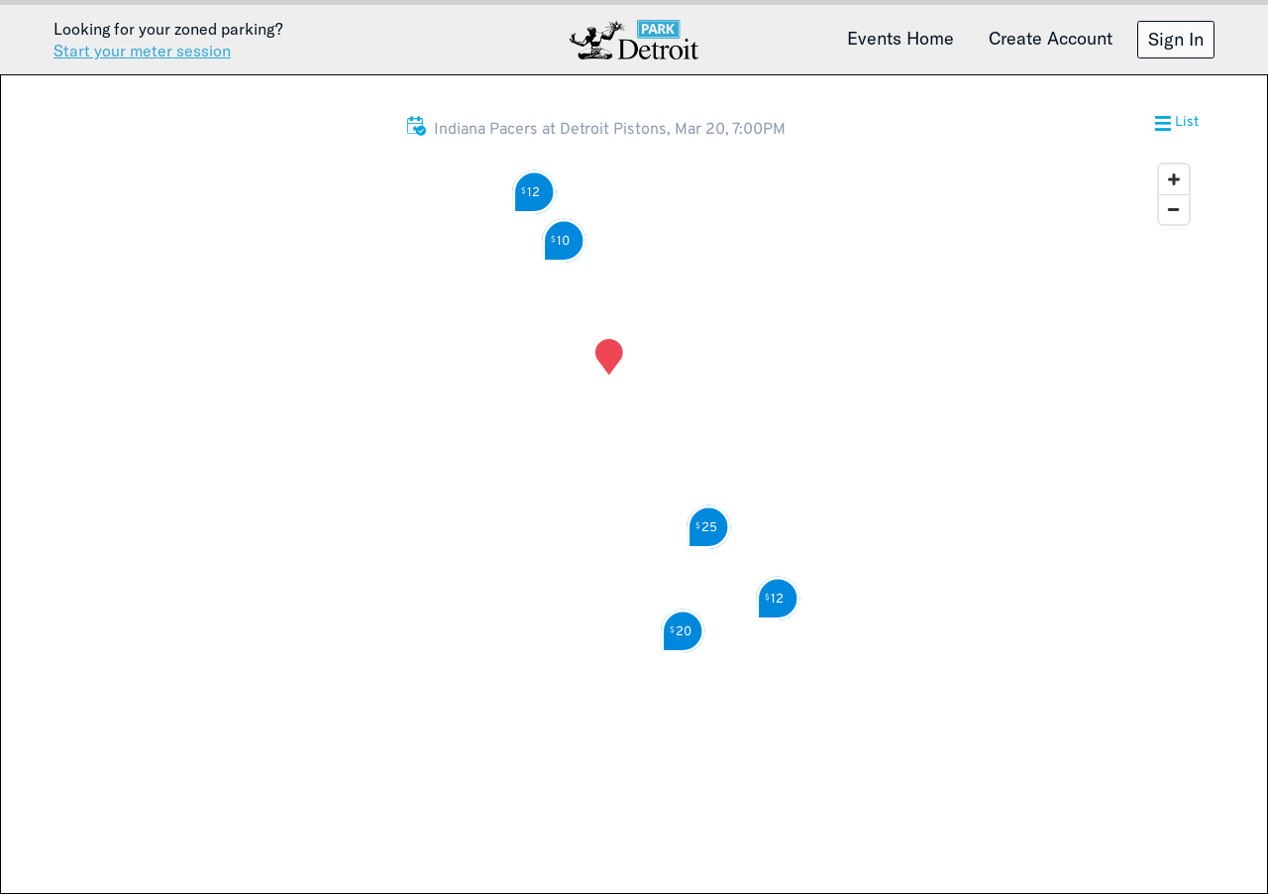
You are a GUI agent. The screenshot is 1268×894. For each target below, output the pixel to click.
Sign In (1176, 39)
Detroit (634, 39)
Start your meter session (142, 50)
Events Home (900, 38)
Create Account (1050, 38)
